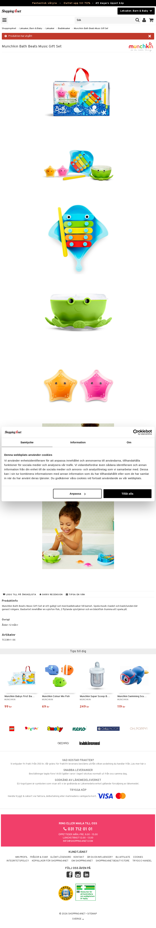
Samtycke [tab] (27, 442)
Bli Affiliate (123, 857)
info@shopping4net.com (78, 841)
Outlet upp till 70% (77, 3)
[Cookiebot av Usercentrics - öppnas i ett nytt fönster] (136, 432)
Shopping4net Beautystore (112, 860)
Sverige (78, 919)
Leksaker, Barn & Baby (31, 28)
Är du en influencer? (100, 857)
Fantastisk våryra (44, 3)
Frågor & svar (39, 857)
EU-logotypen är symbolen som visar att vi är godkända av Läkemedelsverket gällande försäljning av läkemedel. (78, 781)
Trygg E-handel (142, 860)
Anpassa (78, 493)
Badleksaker (64, 28)
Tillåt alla (127, 493)
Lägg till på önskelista (19, 594)
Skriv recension (51, 594)
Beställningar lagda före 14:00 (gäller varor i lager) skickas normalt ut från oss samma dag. (78, 771)
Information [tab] (78, 442)
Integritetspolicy (18, 860)
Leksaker (50, 28)
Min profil (21, 857)
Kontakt (79, 857)
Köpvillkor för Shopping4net (50, 860)
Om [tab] (129, 442)
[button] (151, 20)
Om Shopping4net (82, 860)
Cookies (138, 857)
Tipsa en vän (75, 594)
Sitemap (92, 913)
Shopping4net (9, 28)
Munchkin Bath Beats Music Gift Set (91, 28)
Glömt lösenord (60, 857)
